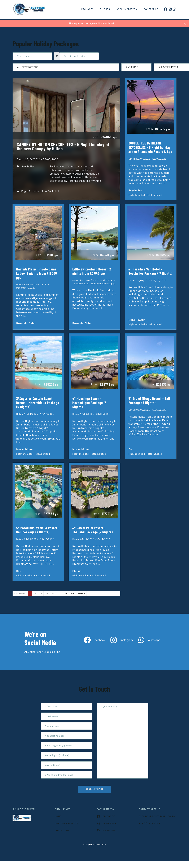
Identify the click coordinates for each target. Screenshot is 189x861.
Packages (87, 9)
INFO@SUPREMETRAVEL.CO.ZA (157, 816)
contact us (62, 830)
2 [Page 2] (35, 593)
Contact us (151, 9)
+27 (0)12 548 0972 (150, 823)
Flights (105, 9)
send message (94, 789)
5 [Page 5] (52, 593)
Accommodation (127, 9)
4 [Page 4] (47, 593)
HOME (58, 816)
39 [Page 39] (65, 593)
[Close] (185, 23)
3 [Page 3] (41, 593)
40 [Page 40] (72, 593)
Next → (81, 593)
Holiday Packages (66, 823)
